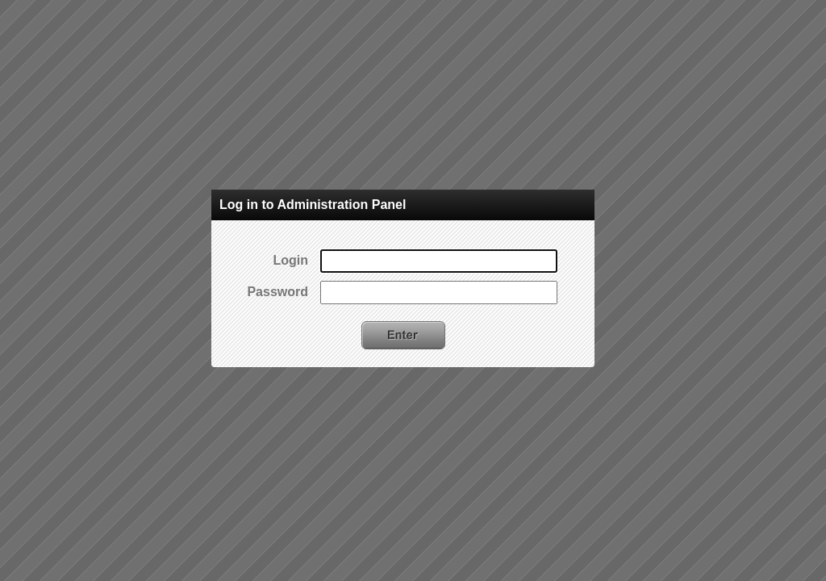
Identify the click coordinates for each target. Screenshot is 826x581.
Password (277, 292)
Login (290, 260)
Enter (403, 334)
